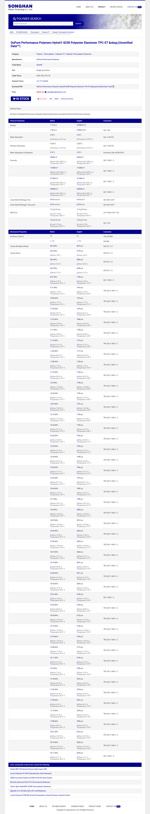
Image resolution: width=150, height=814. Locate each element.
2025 (78, 541)
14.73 (52, 626)
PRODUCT (101, 7)
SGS (51, 99)
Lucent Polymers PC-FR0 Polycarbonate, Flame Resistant (31, 773)
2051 (78, 562)
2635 (78, 753)
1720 (78, 362)
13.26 (52, 436)
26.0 (51, 251)
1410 (78, 287)
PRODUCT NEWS (95, 806)
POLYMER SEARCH (22, 32)
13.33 (52, 446)
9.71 (51, 287)
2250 (78, 668)
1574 (78, 298)
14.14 (52, 562)
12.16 (52, 414)
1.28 (51, 130)
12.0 (51, 383)
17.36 (52, 689)
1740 (78, 383)
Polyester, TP (46, 32)
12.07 (52, 404)
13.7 (51, 499)
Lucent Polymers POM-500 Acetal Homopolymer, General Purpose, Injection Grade (40, 795)
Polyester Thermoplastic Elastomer (63, 32)
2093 (78, 584)
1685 (78, 319)
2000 (78, 510)
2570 (78, 711)
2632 (78, 742)
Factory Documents (67, 99)
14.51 (52, 594)
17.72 (52, 711)
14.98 (52, 647)
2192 (78, 658)
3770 (78, 251)
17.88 (52, 721)
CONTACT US (134, 7)
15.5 (51, 668)
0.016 (52, 199)
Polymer (40, 54)
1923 (78, 436)
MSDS (57, 99)
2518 (78, 689)
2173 (78, 647)
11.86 (52, 362)
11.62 (52, 319)
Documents (42, 99)
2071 (78, 573)
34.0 (51, 268)
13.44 (52, 457)
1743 (78, 393)
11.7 (51, 330)
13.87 (52, 520)
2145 (78, 636)
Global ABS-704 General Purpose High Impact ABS (28, 769)
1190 (78, 277)
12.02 (52, 393)
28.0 (51, 260)
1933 (78, 446)
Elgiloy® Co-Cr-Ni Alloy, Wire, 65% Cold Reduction (28, 791)
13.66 (52, 488)
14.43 (52, 584)
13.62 (52, 478)
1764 (78, 414)
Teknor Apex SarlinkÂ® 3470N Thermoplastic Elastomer (30, 786)
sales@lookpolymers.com (56, 92)
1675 (78, 309)
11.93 (52, 372)
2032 (78, 552)
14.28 (52, 573)
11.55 (52, 309)
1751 (78, 404)
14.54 (52, 605)
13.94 (52, 531)
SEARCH (78, 24)
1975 (78, 478)
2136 (78, 626)
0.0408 (79, 125)
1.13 (51, 125)
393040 (53, 189)
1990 (78, 499)
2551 (78, 700)
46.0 (51, 246)
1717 (78, 351)
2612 (78, 732)
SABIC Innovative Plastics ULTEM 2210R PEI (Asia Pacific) (31, 778)
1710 (78, 340)
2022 (78, 531)
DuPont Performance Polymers (48, 59)
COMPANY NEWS (77, 806)
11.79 (52, 340)
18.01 (52, 732)
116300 (53, 168)
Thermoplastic (34, 32)
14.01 (52, 552)
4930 (78, 268)
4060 (78, 260)
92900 (52, 157)
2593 (78, 721)
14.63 (52, 615)
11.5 (51, 209)
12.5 (51, 220)
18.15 (52, 742)
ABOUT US (89, 7)
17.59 (52, 700)
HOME (78, 7)
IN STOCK (21, 98)
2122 (78, 615)
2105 (78, 594)
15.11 (52, 658)
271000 (53, 178)
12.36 (52, 425)
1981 (78, 488)
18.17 (52, 753)
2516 (78, 679)
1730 (78, 372)
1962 (78, 467)
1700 (78, 330)
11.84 (52, 351)
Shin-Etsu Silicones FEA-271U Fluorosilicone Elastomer (30, 782)
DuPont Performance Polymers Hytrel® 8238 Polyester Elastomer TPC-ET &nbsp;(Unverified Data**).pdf (74, 87)
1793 (78, 425)
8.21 (51, 277)
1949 (78, 457)
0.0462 (79, 130)
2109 (78, 605)
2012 (78, 520)
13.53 (52, 467)
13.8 (51, 510)
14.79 (52, 636)
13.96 (52, 541)
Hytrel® (39, 65)
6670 (78, 246)
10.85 (52, 298)
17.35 (52, 679)
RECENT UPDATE (116, 7)
